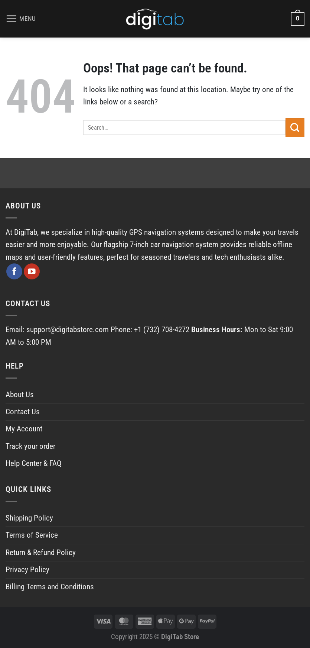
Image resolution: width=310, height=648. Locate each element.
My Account (24, 428)
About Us (20, 394)
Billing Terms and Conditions (50, 586)
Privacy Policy (27, 569)
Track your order (30, 446)
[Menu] (21, 19)
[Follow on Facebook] (14, 271)
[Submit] (294, 127)
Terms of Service (32, 535)
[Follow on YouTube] (32, 271)
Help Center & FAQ (34, 463)
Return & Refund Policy (41, 552)
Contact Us (23, 411)
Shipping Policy (29, 517)
